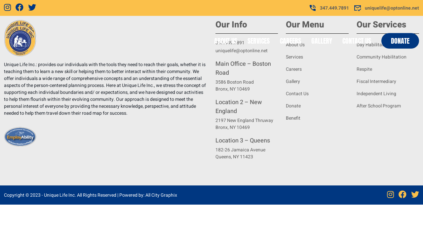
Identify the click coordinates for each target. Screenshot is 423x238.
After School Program (379, 105)
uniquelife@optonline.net (386, 8)
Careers (290, 41)
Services (259, 41)
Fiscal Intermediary (376, 81)
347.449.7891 (329, 8)
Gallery (321, 41)
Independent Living (376, 93)
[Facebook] (19, 8)
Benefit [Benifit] (293, 118)
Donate (400, 41)
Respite (364, 69)
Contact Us (356, 41)
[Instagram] (7, 8)
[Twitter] (32, 8)
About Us (225, 41)
